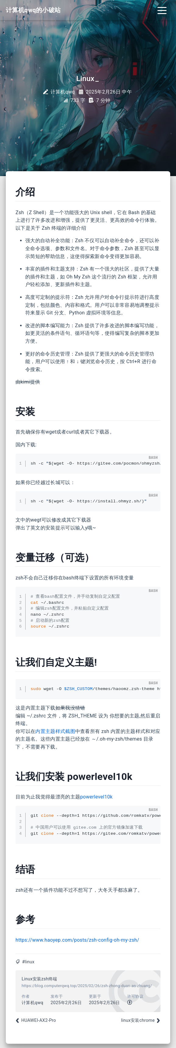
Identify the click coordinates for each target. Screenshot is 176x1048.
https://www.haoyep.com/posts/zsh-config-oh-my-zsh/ (77, 940)
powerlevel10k (96, 797)
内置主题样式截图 (55, 731)
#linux (28, 962)
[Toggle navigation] (162, 10)
